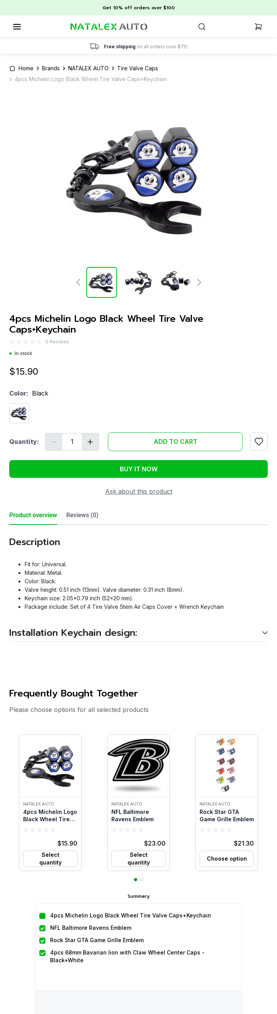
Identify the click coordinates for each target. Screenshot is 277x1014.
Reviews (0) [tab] (82, 515)
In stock (20, 353)
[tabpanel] (138, 583)
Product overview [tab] (33, 515)
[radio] (12, 342)
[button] (50, 802)
